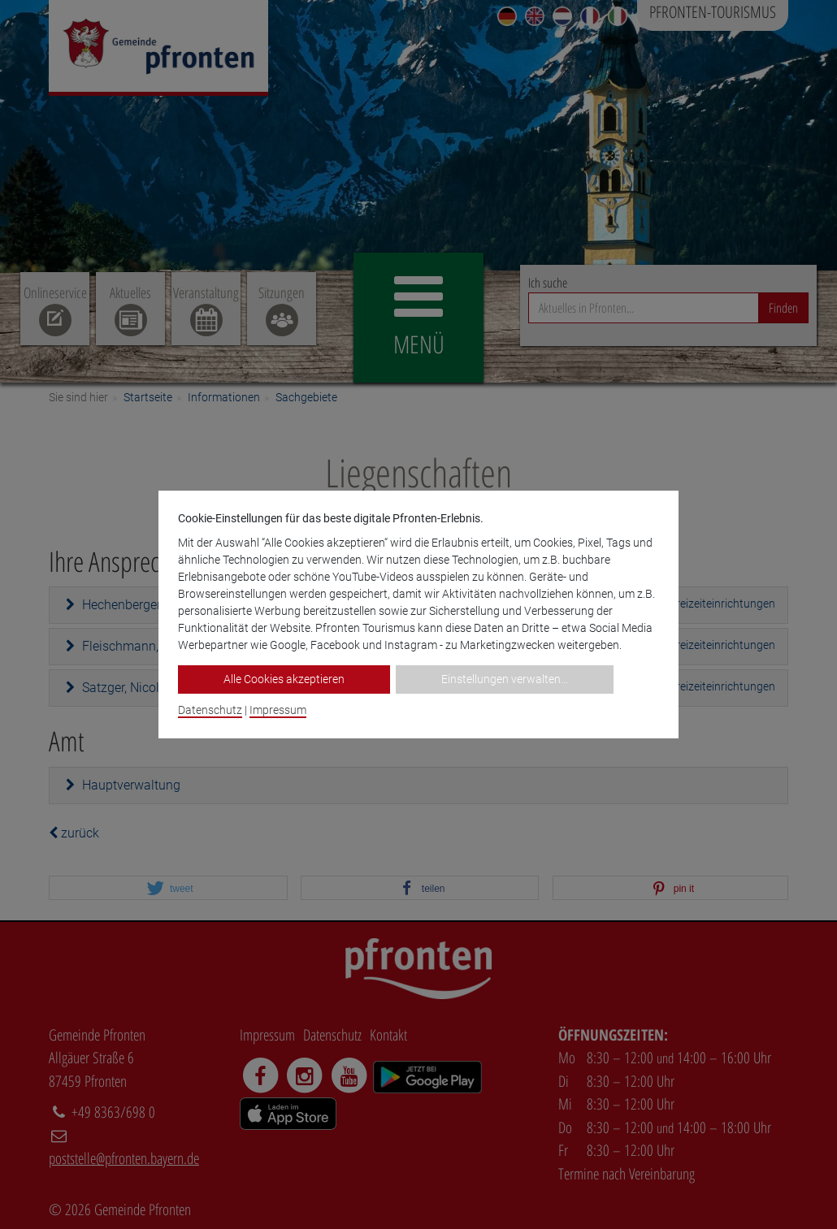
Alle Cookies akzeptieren (284, 679)
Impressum (277, 709)
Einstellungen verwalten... (504, 679)
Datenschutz (210, 709)
